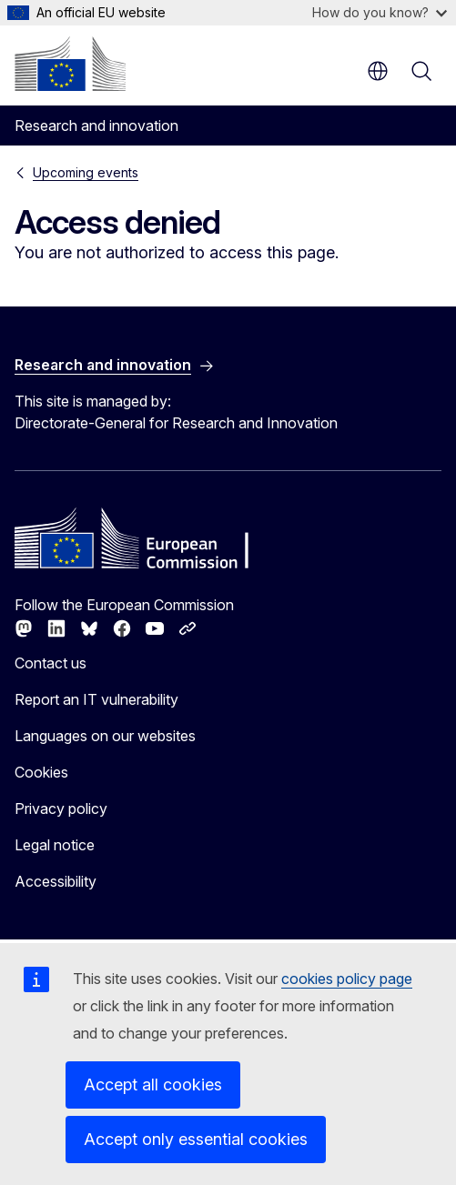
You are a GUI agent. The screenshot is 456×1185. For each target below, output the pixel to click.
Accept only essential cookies (196, 1139)
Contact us (50, 663)
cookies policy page (346, 978)
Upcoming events (85, 172)
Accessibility (55, 881)
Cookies (41, 772)
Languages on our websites (105, 736)
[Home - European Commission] (70, 63)
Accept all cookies (153, 1084)
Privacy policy (61, 808)
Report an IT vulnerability (96, 699)
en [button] (378, 71)
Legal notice (55, 845)
